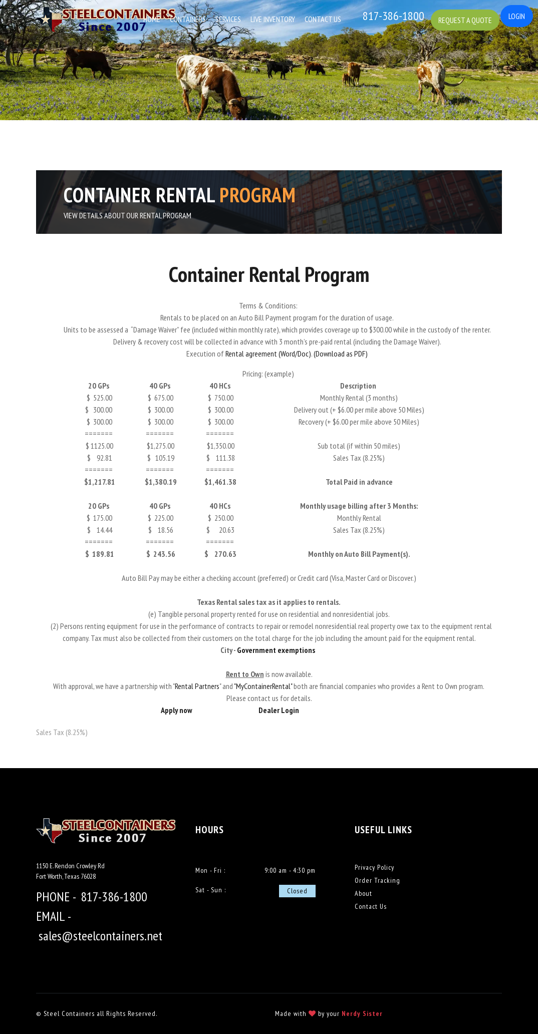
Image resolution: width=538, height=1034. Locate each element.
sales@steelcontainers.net (100, 935)
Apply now (176, 710)
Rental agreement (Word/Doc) (268, 354)
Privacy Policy (374, 867)
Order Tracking (377, 880)
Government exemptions (277, 650)
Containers (189, 19)
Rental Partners (197, 686)
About (363, 893)
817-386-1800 (114, 896)
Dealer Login (278, 710)
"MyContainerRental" (263, 686)
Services (229, 19)
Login (516, 16)
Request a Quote (467, 18)
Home (152, 19)
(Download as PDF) (340, 354)
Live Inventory (273, 19)
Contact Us (324, 19)
